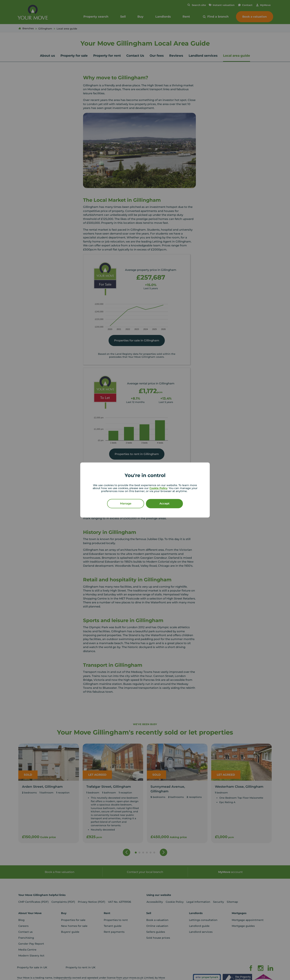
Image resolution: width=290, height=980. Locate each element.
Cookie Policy (158, 488)
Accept (164, 503)
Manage (125, 503)
